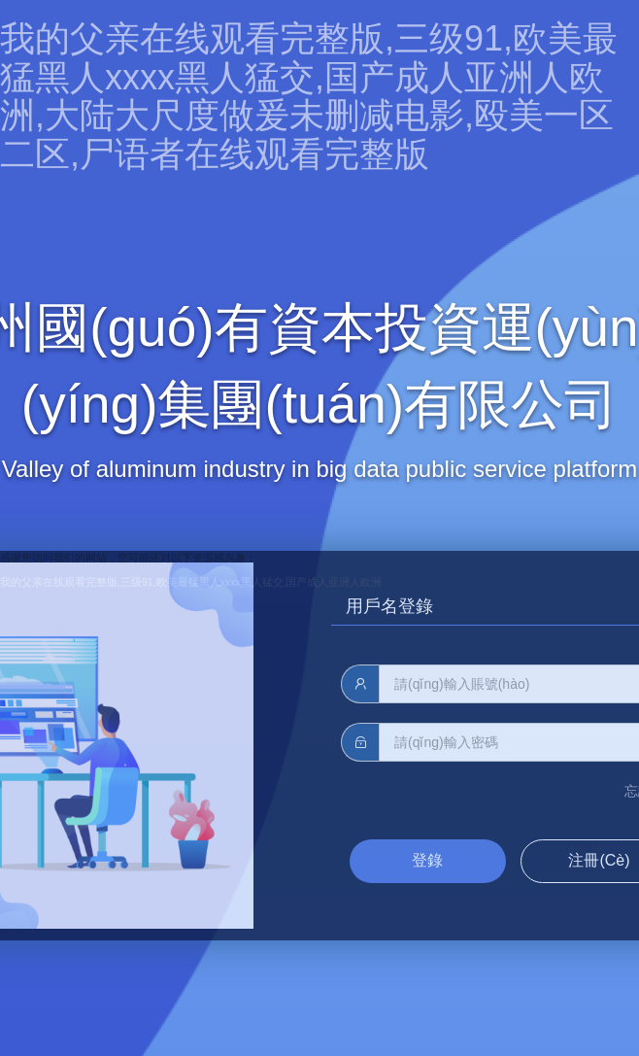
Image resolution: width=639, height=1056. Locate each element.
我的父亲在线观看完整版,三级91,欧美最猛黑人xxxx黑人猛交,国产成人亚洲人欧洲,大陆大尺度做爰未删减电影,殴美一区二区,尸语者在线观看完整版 (309, 96)
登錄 (427, 860)
